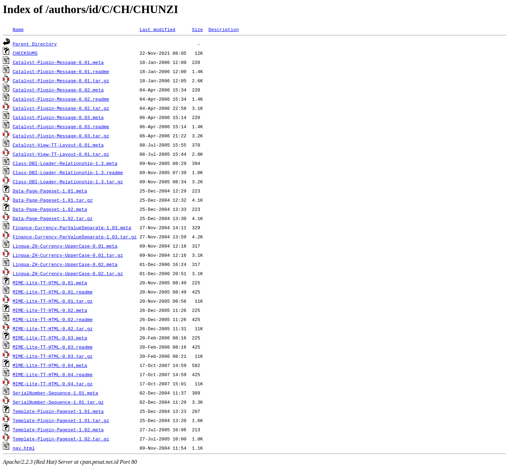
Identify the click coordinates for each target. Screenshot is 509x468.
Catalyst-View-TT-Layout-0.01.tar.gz (61, 154)
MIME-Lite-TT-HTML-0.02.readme (53, 319)
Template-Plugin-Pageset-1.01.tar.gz (61, 420)
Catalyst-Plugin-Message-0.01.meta (58, 62)
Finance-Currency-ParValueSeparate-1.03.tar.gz (75, 236)
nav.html (24, 448)
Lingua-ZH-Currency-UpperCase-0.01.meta (65, 246)
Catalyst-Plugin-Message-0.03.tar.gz (61, 135)
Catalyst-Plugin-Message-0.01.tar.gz (61, 80)
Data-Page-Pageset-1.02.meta (50, 209)
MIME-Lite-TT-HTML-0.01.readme (53, 292)
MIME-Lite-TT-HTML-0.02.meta (50, 310)
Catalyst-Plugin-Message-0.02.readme (61, 99)
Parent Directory (35, 44)
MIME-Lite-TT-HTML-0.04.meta (50, 365)
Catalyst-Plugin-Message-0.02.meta (58, 90)
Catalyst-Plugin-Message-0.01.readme (61, 71)
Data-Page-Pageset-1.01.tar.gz (53, 200)
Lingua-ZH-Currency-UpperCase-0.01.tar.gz (68, 255)
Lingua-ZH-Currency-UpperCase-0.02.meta (65, 264)
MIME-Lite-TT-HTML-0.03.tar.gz (53, 356)
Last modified (157, 29)
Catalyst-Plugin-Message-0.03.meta (58, 117)
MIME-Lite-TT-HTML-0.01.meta (50, 282)
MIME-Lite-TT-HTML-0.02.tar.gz (53, 328)
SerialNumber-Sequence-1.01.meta (55, 393)
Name (18, 29)
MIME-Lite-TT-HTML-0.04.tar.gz (53, 383)
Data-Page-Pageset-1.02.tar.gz (53, 218)
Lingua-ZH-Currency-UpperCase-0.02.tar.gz (68, 273)
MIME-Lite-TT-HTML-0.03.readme (53, 347)
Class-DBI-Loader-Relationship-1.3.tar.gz (68, 181)
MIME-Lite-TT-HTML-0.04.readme (53, 374)
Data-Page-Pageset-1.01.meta (50, 191)
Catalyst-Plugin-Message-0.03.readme (61, 126)
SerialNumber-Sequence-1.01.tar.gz (58, 402)
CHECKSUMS (25, 53)
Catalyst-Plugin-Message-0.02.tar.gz (61, 108)
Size (197, 29)
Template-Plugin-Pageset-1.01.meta (58, 411)
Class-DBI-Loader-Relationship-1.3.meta (65, 163)
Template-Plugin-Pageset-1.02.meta (58, 429)
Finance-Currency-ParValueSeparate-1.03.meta (72, 227)
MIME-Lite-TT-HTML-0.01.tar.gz (53, 301)
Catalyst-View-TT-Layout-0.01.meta (58, 145)
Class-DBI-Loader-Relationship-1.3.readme (68, 172)
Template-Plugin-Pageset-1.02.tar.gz (61, 439)
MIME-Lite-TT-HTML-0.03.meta (50, 337)
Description (224, 29)
